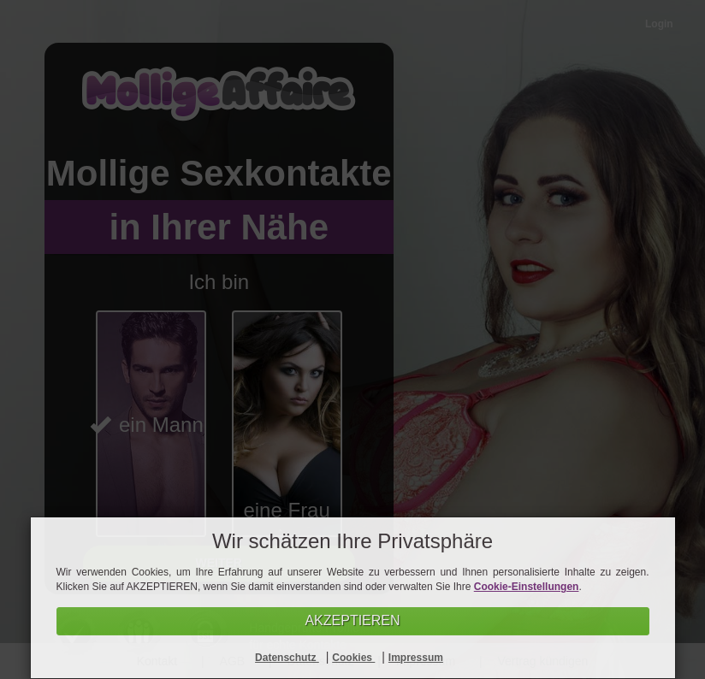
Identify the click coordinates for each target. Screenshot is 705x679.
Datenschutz (287, 658)
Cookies (353, 658)
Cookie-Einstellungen (526, 587)
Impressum (415, 658)
